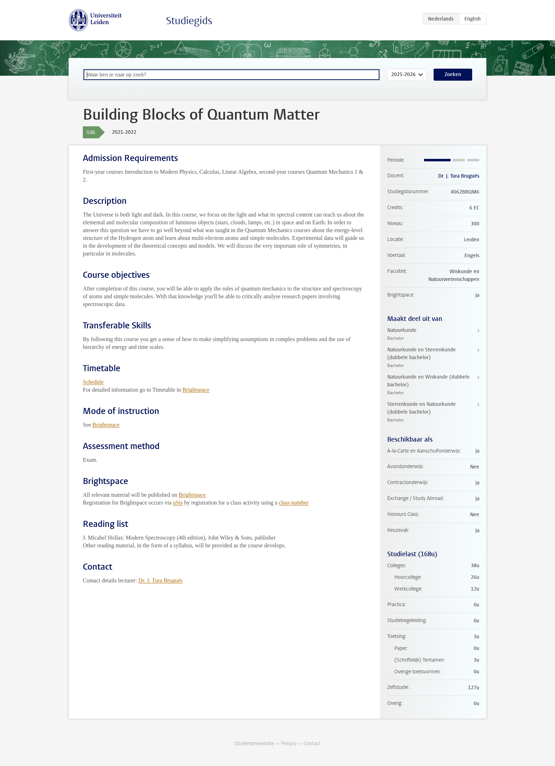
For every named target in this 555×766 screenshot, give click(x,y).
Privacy (289, 743)
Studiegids (189, 20)
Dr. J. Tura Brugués (160, 580)
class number (294, 503)
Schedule (93, 382)
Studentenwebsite (254, 743)
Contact (312, 743)
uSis (178, 503)
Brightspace (195, 390)
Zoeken (453, 74)
